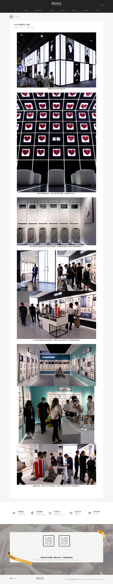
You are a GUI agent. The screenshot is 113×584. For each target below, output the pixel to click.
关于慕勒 (25, 10)
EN (102, 5)
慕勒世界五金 (38, 10)
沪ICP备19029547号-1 (73, 579)
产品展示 (51, 10)
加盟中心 (74, 10)
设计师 (97, 10)
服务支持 (86, 10)
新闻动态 (63, 10)
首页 (15, 10)
